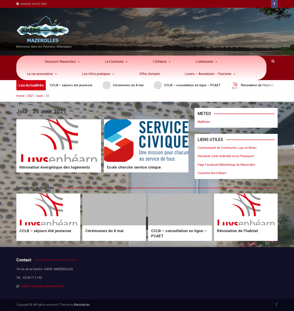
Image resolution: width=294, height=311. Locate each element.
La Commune (116, 62)
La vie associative (42, 74)
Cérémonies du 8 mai (104, 230)
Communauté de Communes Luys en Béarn (227, 148)
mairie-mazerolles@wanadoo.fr (42, 286)
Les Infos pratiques (98, 74)
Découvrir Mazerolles (62, 62)
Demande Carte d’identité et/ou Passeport (226, 156)
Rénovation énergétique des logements (54, 167)
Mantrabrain (82, 305)
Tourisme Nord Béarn (212, 173)
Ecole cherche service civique (134, 167)
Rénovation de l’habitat (237, 230)
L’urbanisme (207, 62)
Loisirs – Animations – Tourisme (210, 74)
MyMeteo (204, 122)
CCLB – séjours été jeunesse (45, 230)
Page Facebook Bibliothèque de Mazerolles (226, 165)
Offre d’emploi (149, 74)
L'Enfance (162, 62)
